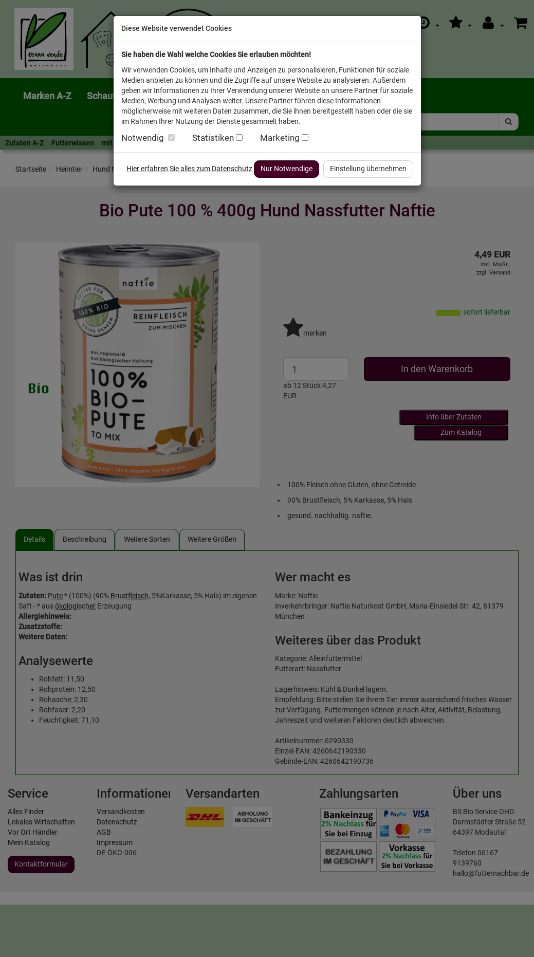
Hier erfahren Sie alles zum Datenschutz (189, 168)
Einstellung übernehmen (368, 168)
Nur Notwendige (286, 168)
